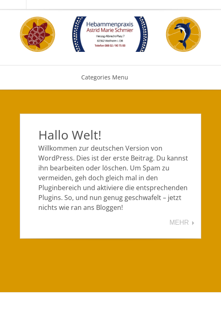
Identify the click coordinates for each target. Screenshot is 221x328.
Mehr (179, 222)
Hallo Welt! (69, 134)
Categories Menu (110, 77)
